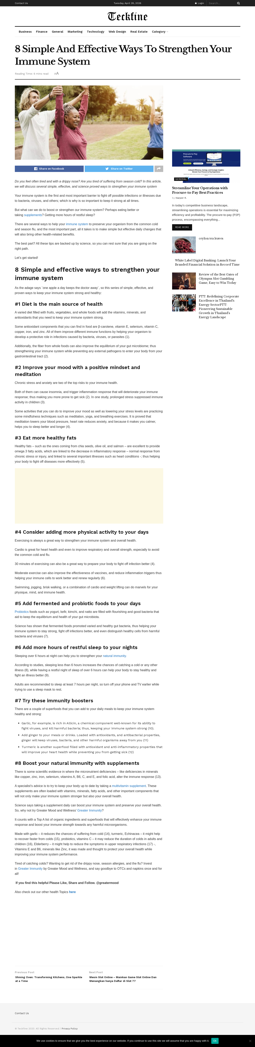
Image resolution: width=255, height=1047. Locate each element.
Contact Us (21, 3)
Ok (215, 1040)
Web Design (117, 31)
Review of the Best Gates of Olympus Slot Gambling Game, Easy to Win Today (218, 279)
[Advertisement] (89, 497)
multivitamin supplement (129, 787)
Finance (41, 31)
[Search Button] (237, 3)
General (57, 31)
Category (158, 31)
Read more (182, 228)
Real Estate (139, 31)
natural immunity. (115, 657)
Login (199, 3)
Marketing (75, 31)
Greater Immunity (89, 811)
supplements (33, 216)
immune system (77, 225)
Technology (95, 31)
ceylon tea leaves (211, 239)
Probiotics (22, 613)
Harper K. (181, 197)
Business (25, 31)
